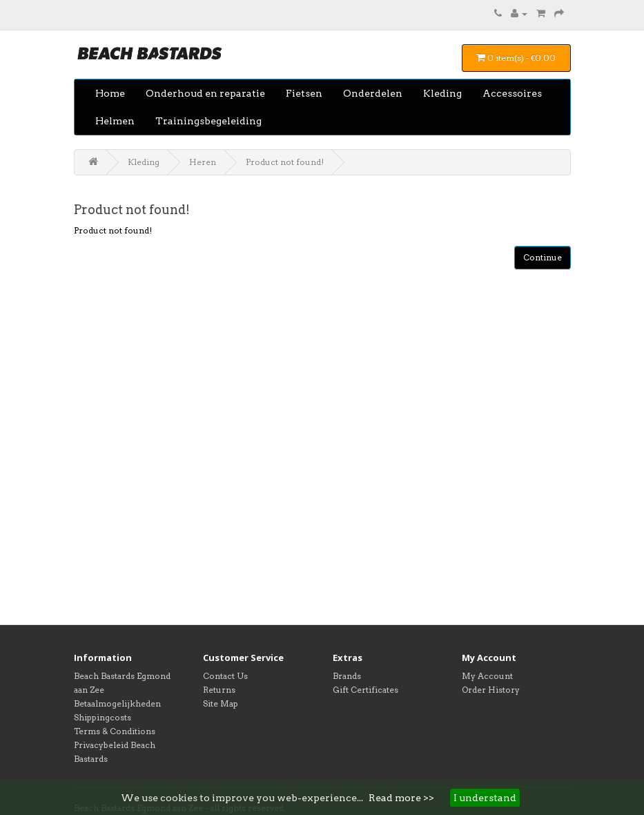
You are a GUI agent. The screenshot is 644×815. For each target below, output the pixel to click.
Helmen (115, 120)
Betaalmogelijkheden (117, 703)
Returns (219, 689)
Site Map (220, 703)
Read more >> (401, 797)
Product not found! (285, 162)
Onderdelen (372, 93)
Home (110, 93)
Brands (347, 676)
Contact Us (225, 676)
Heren (202, 162)
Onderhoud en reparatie (205, 93)
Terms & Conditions (114, 731)
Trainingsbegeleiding (208, 120)
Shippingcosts (102, 717)
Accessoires (512, 93)
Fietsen (304, 93)
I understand (484, 797)
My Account (487, 676)
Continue (542, 257)
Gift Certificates (365, 689)
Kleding (442, 93)
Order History (491, 689)
